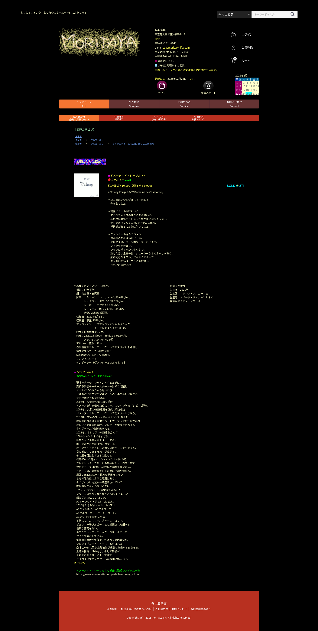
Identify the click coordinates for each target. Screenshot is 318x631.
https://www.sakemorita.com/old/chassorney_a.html (108, 574)
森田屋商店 (159, 603)
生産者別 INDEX (119, 118)
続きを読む (80, 563)
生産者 (78, 136)
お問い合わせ (234, 104)
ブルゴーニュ (97, 140)
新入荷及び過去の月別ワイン (79, 118)
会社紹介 (134, 104)
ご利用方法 (184, 104)
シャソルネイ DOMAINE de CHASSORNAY (133, 143)
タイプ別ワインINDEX (159, 118)
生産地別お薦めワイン (199, 118)
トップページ (84, 104)
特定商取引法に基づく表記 (136, 609)
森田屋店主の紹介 (201, 609)
